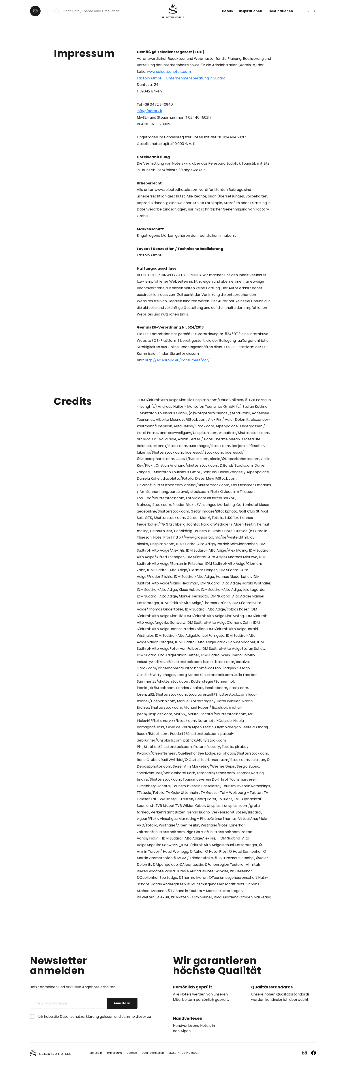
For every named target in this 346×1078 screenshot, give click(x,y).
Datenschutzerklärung (79, 1031)
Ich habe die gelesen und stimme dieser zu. (95, 1031)
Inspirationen (250, 11)
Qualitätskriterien (154, 1068)
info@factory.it (150, 111)
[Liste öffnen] (35, 11)
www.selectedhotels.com (169, 71)
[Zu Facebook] (313, 1067)
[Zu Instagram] (304, 1067)
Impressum (114, 1068)
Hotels (227, 11)
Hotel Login (95, 1068)
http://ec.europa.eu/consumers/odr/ (177, 362)
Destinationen (281, 11)
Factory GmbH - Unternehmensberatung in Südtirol (182, 78)
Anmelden (122, 1018)
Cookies (132, 1068)
